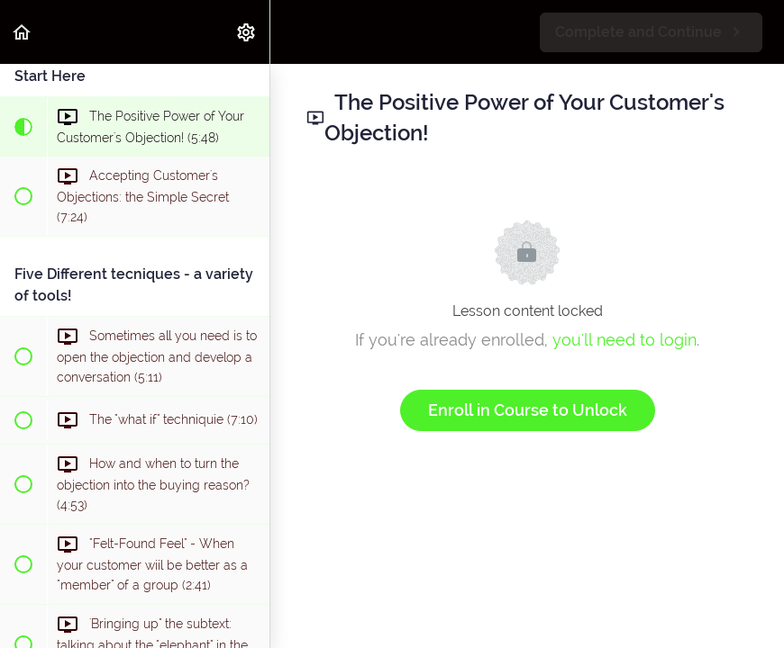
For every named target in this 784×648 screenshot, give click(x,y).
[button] (22, 32)
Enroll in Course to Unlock (527, 409)
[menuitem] (246, 32)
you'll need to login (624, 339)
